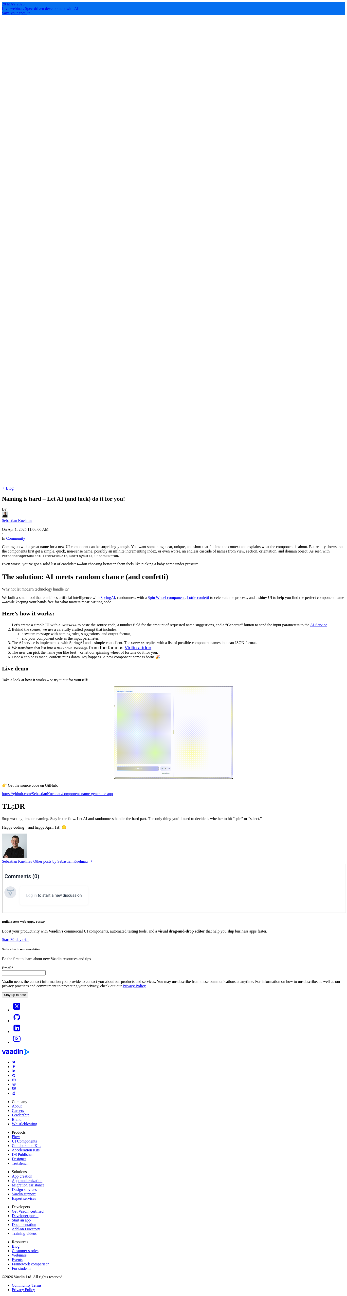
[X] (17, 1010)
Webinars (19, 1255)
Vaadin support (24, 1194)
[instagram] (14, 1084)
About (17, 1106)
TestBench (20, 1163)
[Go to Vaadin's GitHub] (17, 1021)
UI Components (24, 1141)
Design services (24, 1189)
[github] (14, 1075)
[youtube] (14, 1080)
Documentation (24, 1224)
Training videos (24, 1233)
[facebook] (14, 1067)
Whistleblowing (24, 1124)
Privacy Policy (134, 986)
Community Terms (26, 1285)
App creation (22, 1176)
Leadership (20, 1115)
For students (21, 1268)
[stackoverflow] (14, 1093)
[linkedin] (17, 1031)
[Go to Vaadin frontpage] (15, 1054)
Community (15, 538)
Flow (16, 1137)
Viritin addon (138, 647)
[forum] (14, 1089)
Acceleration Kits (25, 1150)
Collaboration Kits (26, 1146)
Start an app (21, 1220)
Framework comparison (30, 1264)
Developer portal (25, 1216)
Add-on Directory (26, 1229)
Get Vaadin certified (28, 1211)
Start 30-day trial (15, 939)
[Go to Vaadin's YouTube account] (17, 1042)
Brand (16, 1119)
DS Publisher (22, 1154)
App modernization (27, 1181)
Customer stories (25, 1251)
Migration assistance (28, 1185)
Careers (18, 1110)
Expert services (24, 1198)
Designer (19, 1159)
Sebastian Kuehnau (17, 861)
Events (17, 1260)
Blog (8, 488)
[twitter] (14, 1062)
